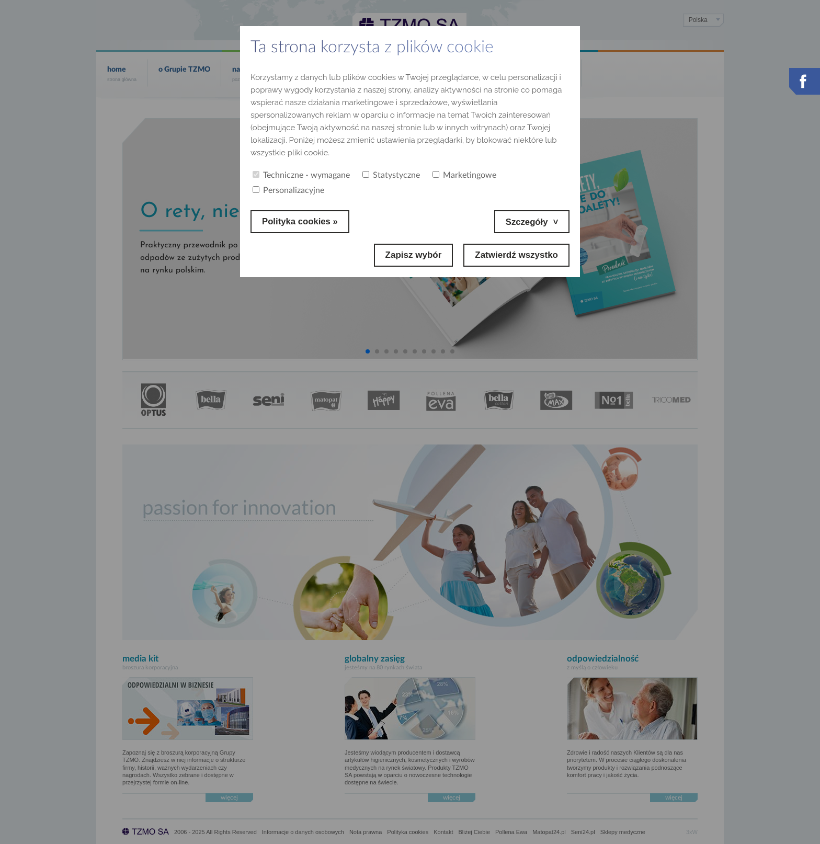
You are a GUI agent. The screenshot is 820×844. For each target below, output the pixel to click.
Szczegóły (526, 221)
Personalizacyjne (288, 190)
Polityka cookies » (300, 221)
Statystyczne (391, 175)
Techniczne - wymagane (301, 175)
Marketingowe (464, 175)
